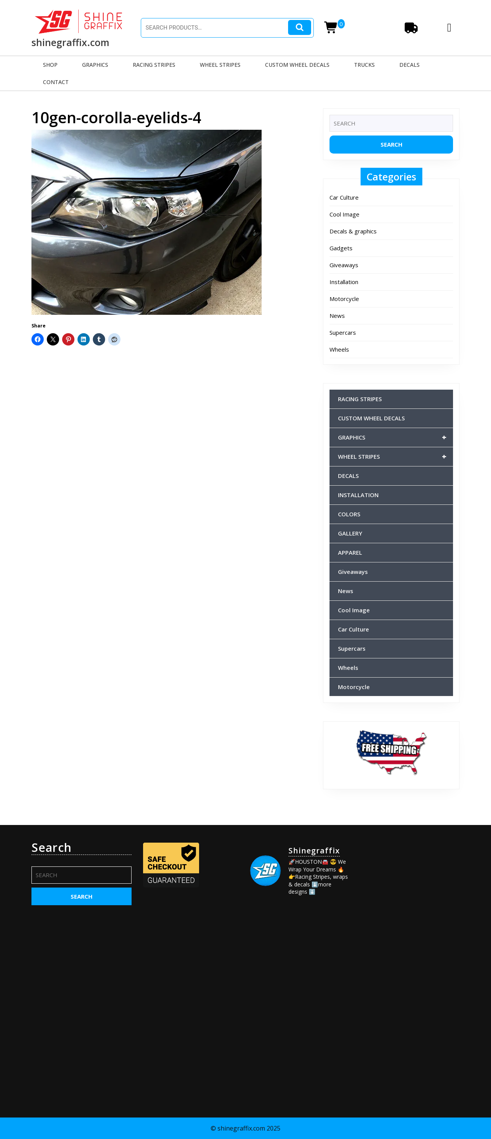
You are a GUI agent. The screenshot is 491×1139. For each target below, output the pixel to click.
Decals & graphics (353, 231)
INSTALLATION (358, 495)
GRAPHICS (95, 64)
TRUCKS (364, 64)
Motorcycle (344, 299)
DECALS (409, 64)
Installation (344, 282)
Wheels (339, 349)
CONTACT (56, 82)
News (337, 315)
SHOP (50, 64)
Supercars (343, 332)
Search (299, 27)
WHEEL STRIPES (220, 64)
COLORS (349, 514)
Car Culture (344, 197)
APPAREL (350, 552)
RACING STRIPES (154, 64)
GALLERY (350, 533)
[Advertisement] (409, 956)
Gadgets (341, 248)
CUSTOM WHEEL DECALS (297, 64)
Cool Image (344, 214)
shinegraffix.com (70, 42)
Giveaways (344, 265)
